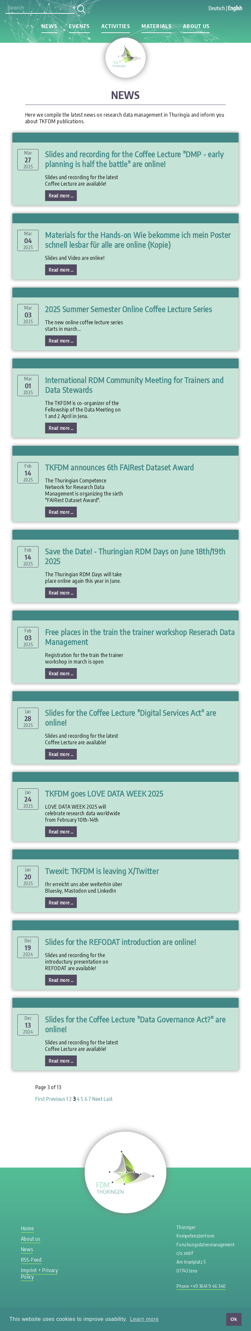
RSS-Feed (31, 1259)
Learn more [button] (144, 1319)
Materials (157, 26)
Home (27, 1228)
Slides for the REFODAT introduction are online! (120, 942)
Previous (55, 1099)
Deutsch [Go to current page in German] (217, 8)
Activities (115, 26)
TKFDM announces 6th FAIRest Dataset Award (119, 467)
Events (79, 26)
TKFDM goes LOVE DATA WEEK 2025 (104, 793)
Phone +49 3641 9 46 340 (201, 1286)
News (50, 26)
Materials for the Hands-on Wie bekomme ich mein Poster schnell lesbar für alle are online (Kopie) (138, 239)
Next (97, 1099)
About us (196, 26)
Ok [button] (233, 1319)
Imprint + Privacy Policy (39, 1273)
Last (108, 1099)
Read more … (63, 196)
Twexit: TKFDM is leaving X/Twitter (102, 871)
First (40, 1099)
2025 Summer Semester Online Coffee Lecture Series (128, 309)
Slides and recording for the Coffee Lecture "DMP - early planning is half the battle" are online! (134, 159)
